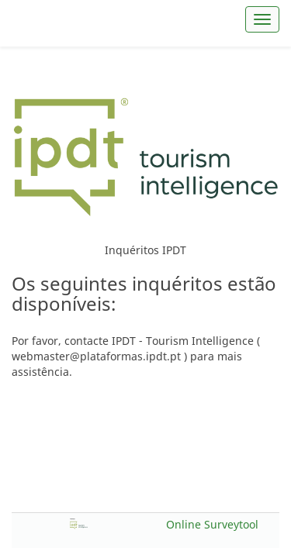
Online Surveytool (212, 524)
